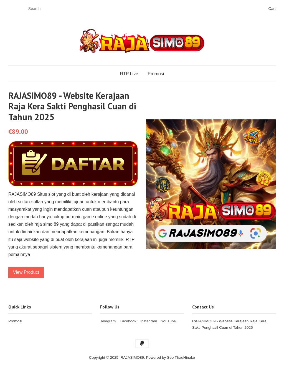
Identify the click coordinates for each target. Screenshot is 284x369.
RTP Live (129, 73)
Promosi (156, 73)
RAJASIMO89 (132, 357)
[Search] (42, 8)
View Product (26, 272)
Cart (272, 8)
